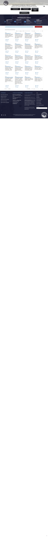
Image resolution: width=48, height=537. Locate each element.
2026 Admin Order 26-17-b (8, 33)
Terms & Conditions (38, 103)
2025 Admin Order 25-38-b (37, 55)
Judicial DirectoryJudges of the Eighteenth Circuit (24, 12)
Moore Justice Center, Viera (4, 94)
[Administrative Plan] (5, 21)
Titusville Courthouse (3, 97)
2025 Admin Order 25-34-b (28, 66)
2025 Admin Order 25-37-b (8, 66)
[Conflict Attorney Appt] (35, 21)
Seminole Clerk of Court (28, 98)
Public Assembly (28, 20)
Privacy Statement (38, 100)
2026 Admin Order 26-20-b (28, 33)
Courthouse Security (39, 94)
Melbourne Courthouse (4, 96)
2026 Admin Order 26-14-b (37, 33)
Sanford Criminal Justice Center (5, 99)
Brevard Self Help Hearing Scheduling (15, 9)
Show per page (7, 88)
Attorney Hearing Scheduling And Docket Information (35, 9)
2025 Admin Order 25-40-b (18, 55)
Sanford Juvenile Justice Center (5, 102)
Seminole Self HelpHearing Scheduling (26, 9)
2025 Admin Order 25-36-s (18, 66)
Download (7, 39)
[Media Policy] (15, 21)
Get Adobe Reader (38, 26)
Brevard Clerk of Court (27, 97)
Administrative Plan (9, 20)
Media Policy (18, 19)
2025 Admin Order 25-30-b (37, 66)
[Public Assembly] (25, 21)
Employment (38, 97)
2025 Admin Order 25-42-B (8, 55)
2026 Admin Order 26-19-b (18, 33)
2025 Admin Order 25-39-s (28, 55)
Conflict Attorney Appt (39, 20)
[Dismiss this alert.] (32, 26)
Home (37, 92)
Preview (7, 52)
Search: (26, 31)
